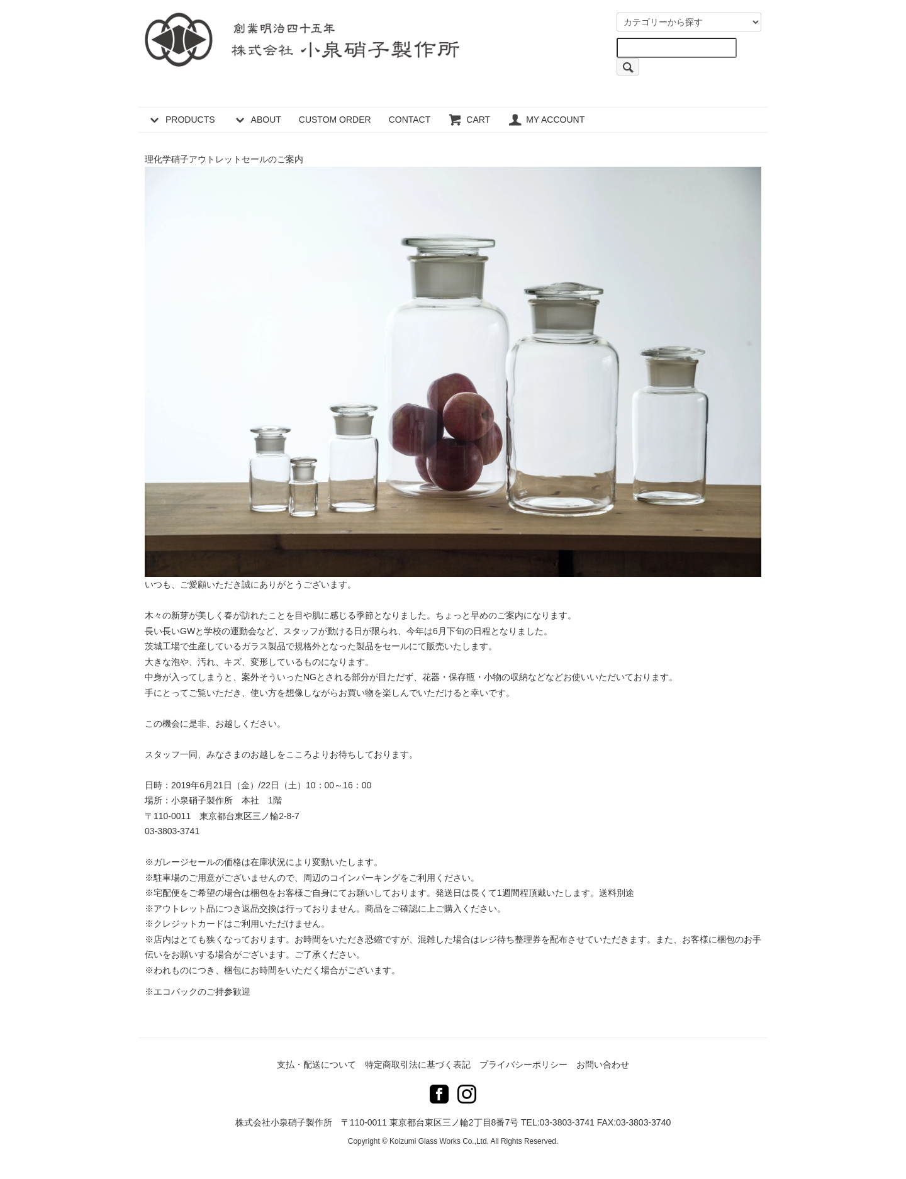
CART (469, 119)
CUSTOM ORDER (335, 120)
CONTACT (410, 120)
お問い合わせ (602, 1064)
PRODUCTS (181, 119)
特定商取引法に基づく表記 (418, 1064)
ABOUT (257, 119)
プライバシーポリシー (523, 1064)
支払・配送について (316, 1064)
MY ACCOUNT (546, 119)
